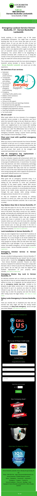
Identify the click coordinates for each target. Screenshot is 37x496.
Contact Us (25, 480)
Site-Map (25, 482)
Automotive (28, 478)
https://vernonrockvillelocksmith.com (24, 474)
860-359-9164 (19, 11)
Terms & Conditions (10, 482)
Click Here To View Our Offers (18, 446)
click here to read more (21, 228)
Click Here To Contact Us (18, 315)
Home (7, 478)
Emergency (12, 480)
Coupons (18, 480)
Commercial (20, 478)
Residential (13, 478)
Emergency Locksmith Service (18, 424)
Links (30, 482)
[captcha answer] (20, 387)
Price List (19, 482)
